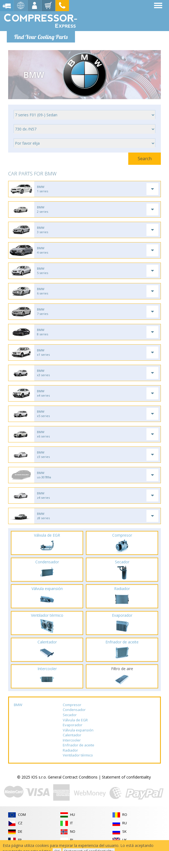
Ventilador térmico (78, 755)
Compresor (72, 704)
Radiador (70, 750)
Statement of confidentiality (126, 777)
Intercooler (72, 740)
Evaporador (72, 724)
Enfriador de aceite (78, 745)
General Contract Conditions (73, 777)
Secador (70, 714)
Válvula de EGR (75, 720)
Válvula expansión (78, 730)
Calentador (72, 735)
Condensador (74, 709)
